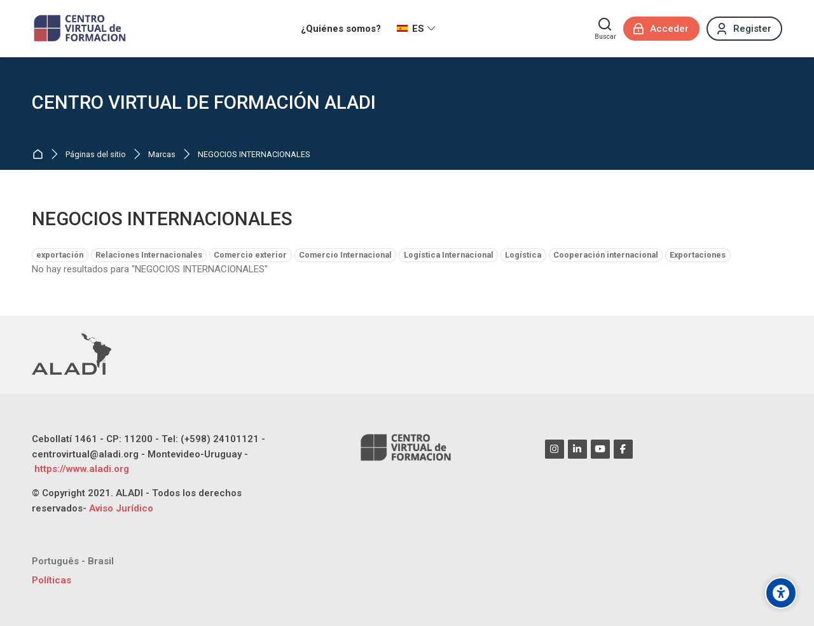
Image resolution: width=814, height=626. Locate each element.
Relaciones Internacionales (148, 255)
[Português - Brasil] (73, 561)
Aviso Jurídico (121, 508)
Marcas (162, 155)
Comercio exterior (250, 255)
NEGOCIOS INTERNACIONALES (254, 155)
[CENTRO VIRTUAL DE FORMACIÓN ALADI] (81, 29)
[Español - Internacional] (416, 28)
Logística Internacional (448, 255)
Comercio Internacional (345, 255)
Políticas (51, 580)
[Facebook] (623, 449)
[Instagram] (554, 449)
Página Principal (40, 155)
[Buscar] (605, 28)
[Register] (744, 29)
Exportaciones (698, 255)
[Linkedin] (577, 449)
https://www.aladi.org (80, 469)
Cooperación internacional (605, 255)
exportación (59, 255)
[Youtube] (600, 449)
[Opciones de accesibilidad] (781, 593)
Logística (523, 255)
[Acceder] (661, 29)
